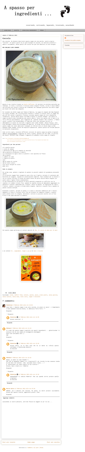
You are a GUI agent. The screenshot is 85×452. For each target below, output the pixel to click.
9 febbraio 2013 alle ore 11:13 (21, 328)
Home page (31, 442)
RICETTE (16, 30)
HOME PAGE (7, 30)
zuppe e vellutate (34, 296)
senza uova (15, 296)
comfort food (18, 295)
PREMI (42, 30)
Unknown (8, 328)
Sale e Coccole (38, 251)
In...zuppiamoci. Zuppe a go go (21, 251)
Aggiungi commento (8, 398)
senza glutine (53, 295)
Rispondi (9, 311)
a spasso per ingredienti (4, 4)
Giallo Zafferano (29, 104)
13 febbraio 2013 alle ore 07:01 (25, 388)
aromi (11, 295)
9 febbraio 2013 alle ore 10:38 (23, 305)
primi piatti (44, 295)
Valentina (9, 305)
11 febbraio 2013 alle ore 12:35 (29, 317)
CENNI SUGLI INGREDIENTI (29, 30)
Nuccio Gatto (10, 388)
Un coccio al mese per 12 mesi (47, 230)
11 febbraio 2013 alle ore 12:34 (29, 343)
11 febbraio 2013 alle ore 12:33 (29, 374)
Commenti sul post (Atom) (35, 447)
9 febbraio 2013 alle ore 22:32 (21, 357)
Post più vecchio (53, 442)
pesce (36, 295)
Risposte (10, 314)
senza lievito (7, 296)
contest (26, 295)
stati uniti (24, 296)
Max (36, 230)
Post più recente (9, 442)
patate (32, 295)
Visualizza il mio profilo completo (73, 40)
